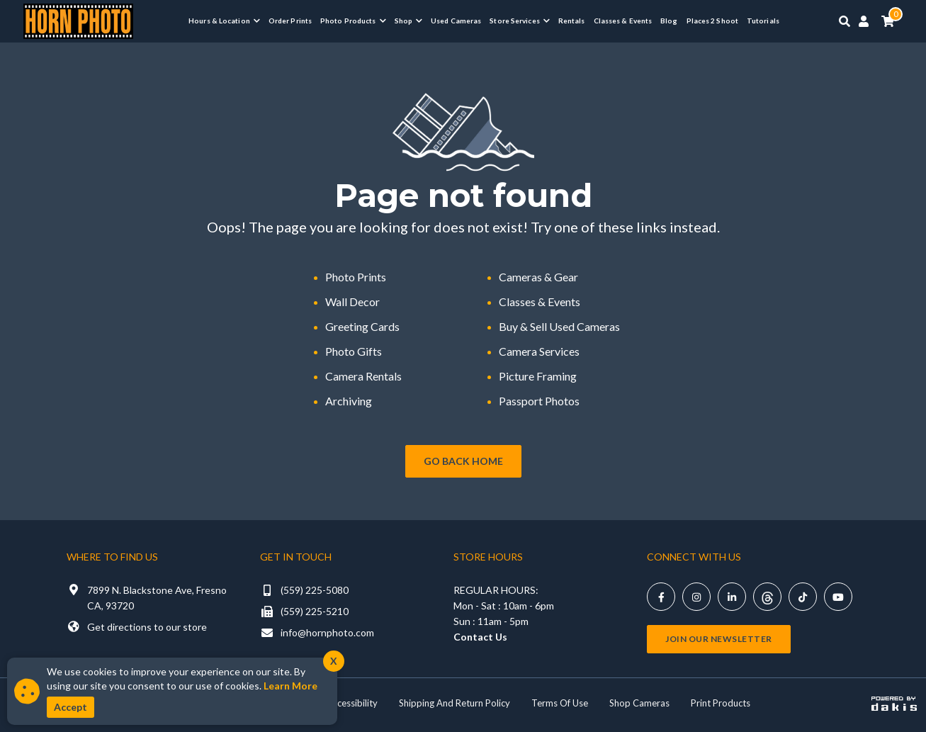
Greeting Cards (362, 326)
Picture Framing (538, 376)
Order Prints (290, 20)
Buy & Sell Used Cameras (559, 326)
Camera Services (539, 351)
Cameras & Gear (538, 276)
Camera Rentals (363, 376)
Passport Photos (539, 400)
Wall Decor (352, 301)
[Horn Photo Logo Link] (78, 19)
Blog (668, 20)
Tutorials (763, 20)
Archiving (348, 400)
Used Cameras (456, 20)
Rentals (571, 20)
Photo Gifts (353, 351)
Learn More (290, 686)
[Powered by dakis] (894, 703)
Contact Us (480, 637)
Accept (70, 707)
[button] (224, 20)
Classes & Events (623, 20)
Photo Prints (355, 276)
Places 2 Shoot (712, 20)
